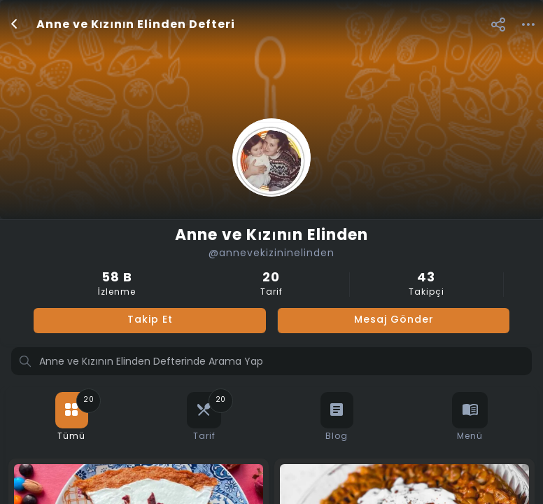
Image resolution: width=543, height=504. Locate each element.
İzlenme (116, 284)
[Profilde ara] (271, 362)
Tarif (271, 284)
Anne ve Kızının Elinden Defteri (135, 25)
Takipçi (426, 284)
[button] (498, 24)
